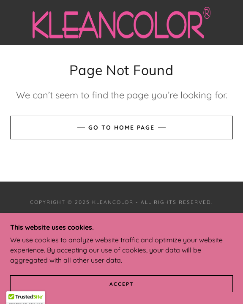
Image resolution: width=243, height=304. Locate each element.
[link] (122, 22)
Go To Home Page (121, 127)
